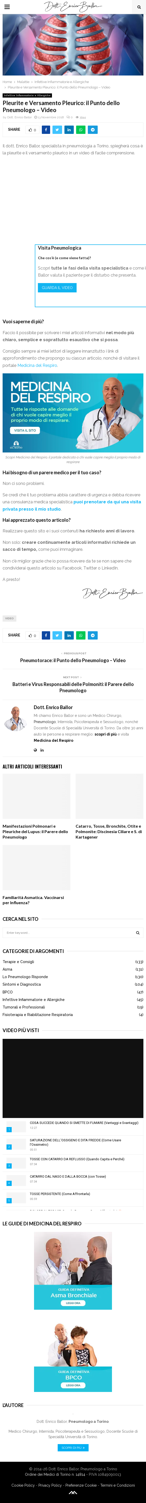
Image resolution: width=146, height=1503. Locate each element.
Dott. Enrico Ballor (19, 117)
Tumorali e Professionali (24, 1007)
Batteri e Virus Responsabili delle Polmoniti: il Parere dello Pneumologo (73, 687)
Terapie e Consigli (18, 962)
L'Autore (13, 1405)
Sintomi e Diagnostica (22, 984)
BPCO (8, 992)
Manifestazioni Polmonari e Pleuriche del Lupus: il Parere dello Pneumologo (35, 831)
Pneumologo (45, 722)
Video (9, 618)
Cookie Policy (23, 1485)
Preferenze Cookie (81, 1485)
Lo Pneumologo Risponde (25, 977)
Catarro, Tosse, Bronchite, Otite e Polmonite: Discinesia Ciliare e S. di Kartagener (109, 831)
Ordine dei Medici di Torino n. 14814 (55, 1474)
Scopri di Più (73, 1448)
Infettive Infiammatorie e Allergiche (27, 95)
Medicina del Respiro (37, 365)
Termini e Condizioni (117, 1485)
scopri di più (106, 734)
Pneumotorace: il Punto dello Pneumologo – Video (73, 660)
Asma (7, 969)
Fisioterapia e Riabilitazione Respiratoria (38, 1015)
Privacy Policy (50, 1485)
